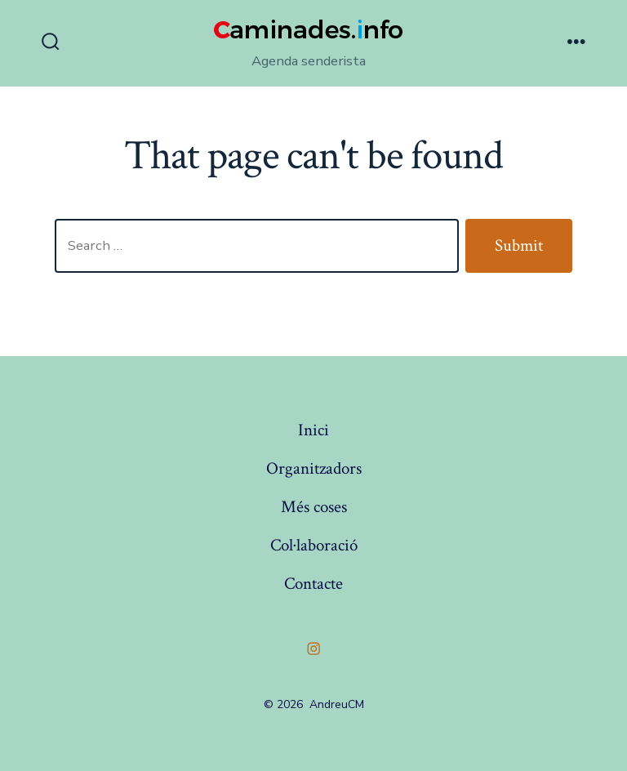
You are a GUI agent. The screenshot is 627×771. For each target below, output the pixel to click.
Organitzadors (314, 468)
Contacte (313, 584)
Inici (313, 430)
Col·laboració (314, 545)
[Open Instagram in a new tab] (313, 648)
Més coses (314, 507)
